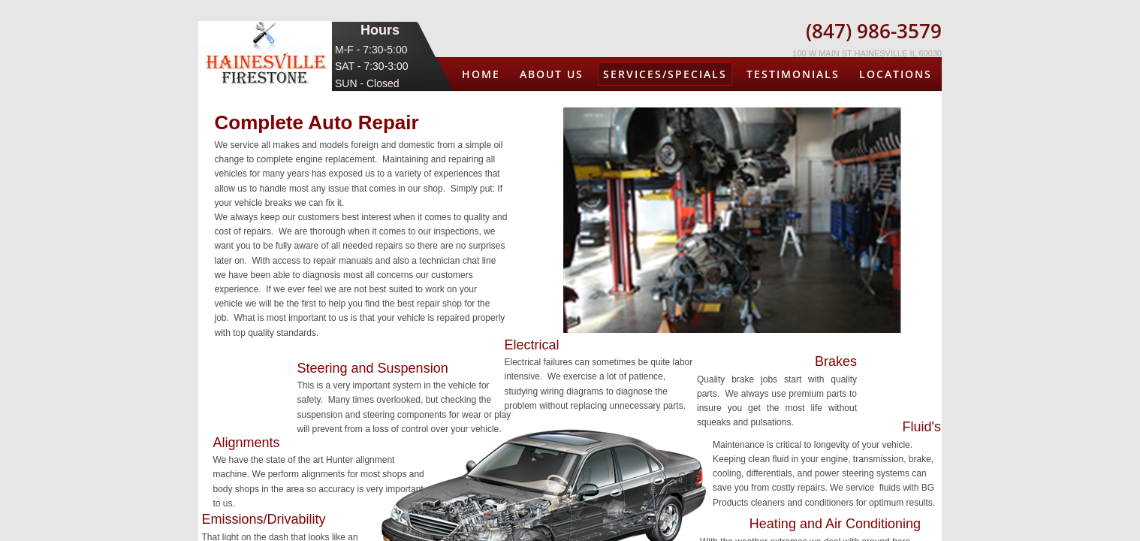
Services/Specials (665, 74)
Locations (895, 74)
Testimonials (793, 74)
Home (481, 74)
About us (552, 74)
